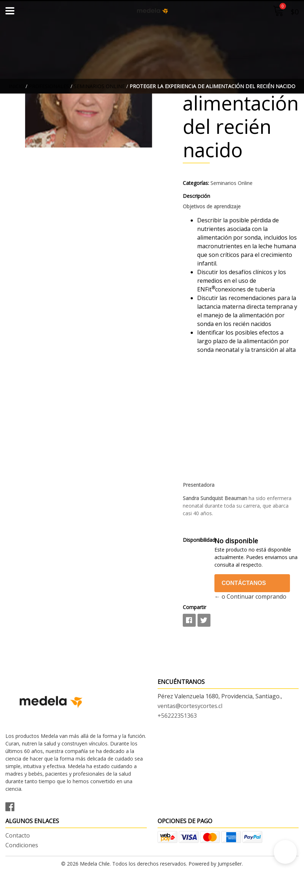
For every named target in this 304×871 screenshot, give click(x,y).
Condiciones (21, 845)
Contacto (17, 835)
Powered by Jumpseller (215, 863)
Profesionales (49, 86)
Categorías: (196, 183)
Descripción (196, 195)
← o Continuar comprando (250, 596)
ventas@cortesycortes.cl (190, 706)
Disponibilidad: (196, 539)
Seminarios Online (99, 86)
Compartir (194, 607)
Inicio (16, 86)
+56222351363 (177, 716)
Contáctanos (244, 583)
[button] (285, 852)
